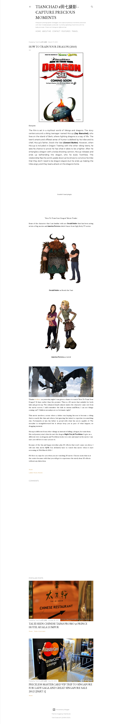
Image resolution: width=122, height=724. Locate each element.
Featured (65, 31)
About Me (46, 31)
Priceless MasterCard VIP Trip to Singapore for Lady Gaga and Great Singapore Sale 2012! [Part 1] (60, 688)
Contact (56, 31)
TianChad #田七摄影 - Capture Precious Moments (57, 12)
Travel (75, 31)
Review (40, 473)
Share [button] (30, 469)
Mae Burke (67, 714)
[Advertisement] (61, 555)
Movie (35, 473)
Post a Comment (39, 631)
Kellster (38, 399)
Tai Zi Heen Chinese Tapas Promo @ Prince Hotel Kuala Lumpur (58, 625)
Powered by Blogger (61, 709)
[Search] (92, 6)
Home (38, 31)
